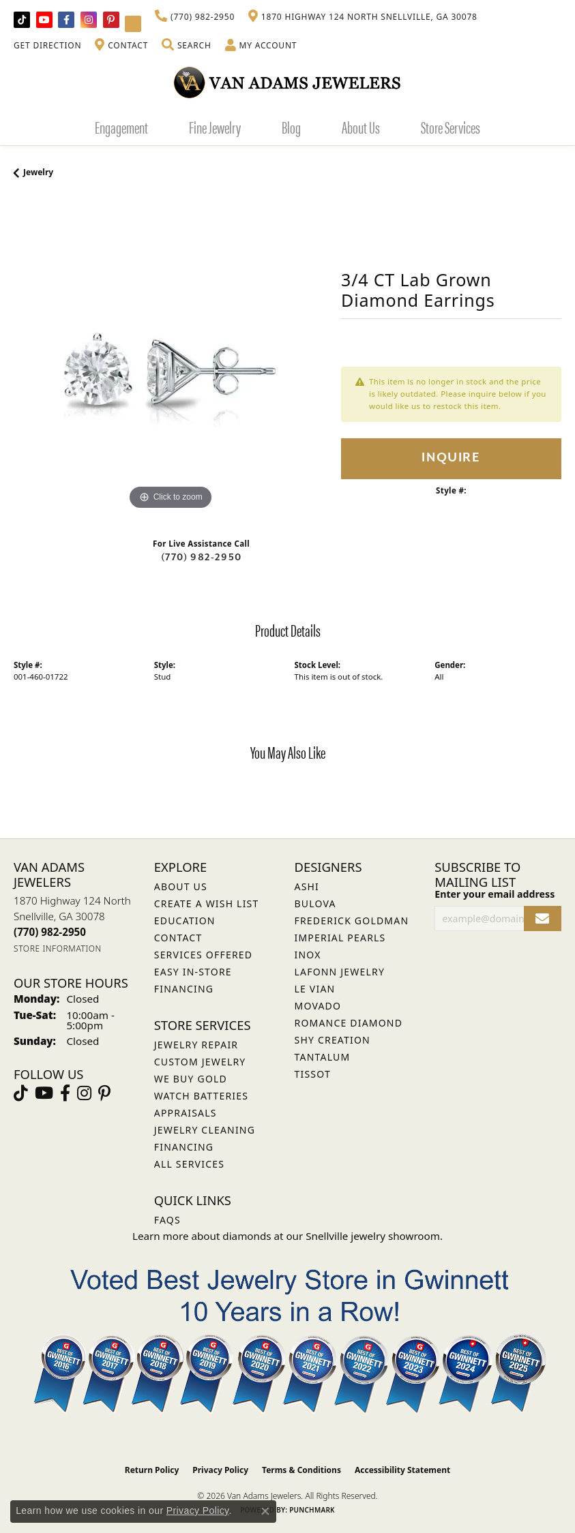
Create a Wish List (206, 903)
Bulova (315, 903)
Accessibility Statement (402, 1470)
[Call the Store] (50, 932)
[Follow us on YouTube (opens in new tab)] (44, 20)
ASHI (307, 886)
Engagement (121, 126)
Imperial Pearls (340, 937)
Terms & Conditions (301, 1470)
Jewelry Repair (196, 1044)
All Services (189, 1163)
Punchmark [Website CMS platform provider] (312, 1510)
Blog (291, 126)
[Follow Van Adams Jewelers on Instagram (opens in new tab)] (88, 20)
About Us (361, 126)
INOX (308, 954)
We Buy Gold (190, 1078)
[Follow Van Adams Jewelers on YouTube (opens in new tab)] (133, 24)
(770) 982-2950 (201, 557)
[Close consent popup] (265, 1511)
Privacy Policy (220, 1470)
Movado (318, 1005)
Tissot (313, 1073)
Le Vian (315, 988)
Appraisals (185, 1112)
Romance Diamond (349, 1022)
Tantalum (323, 1056)
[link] (195, 17)
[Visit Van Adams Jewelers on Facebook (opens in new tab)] (66, 20)
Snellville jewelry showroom (373, 1236)
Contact (178, 937)
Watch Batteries (201, 1095)
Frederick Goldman (352, 920)
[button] (186, 45)
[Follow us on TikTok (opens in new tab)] (22, 20)
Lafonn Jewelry (340, 971)
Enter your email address (494, 893)
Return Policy (152, 1470)
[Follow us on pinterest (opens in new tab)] (111, 20)
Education (185, 920)
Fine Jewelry (215, 126)
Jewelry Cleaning (204, 1129)
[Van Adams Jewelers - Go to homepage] (288, 82)
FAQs (167, 1219)
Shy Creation (332, 1039)
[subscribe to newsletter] (542, 918)
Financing (183, 1146)
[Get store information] (58, 948)
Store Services (450, 126)
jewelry (38, 172)
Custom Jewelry (200, 1061)
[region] (170, 356)
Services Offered (203, 954)
